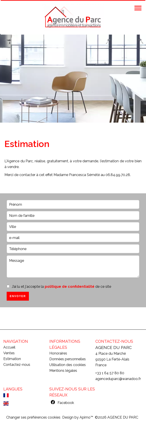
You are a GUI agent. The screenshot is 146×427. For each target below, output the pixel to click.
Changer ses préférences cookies (33, 417)
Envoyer (18, 296)
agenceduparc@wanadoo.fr (118, 379)
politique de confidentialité (69, 286)
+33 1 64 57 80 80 (109, 373)
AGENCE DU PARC (113, 347)
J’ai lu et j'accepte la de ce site (61, 286)
